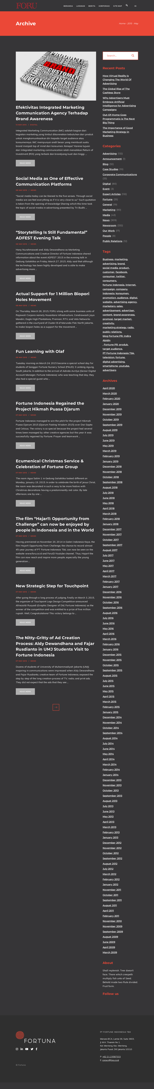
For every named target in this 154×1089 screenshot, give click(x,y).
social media (110, 267)
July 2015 (108, 680)
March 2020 (110, 393)
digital (133, 297)
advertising (109, 263)
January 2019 (110, 461)
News (33, 190)
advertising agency (125, 302)
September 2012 (112, 858)
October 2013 (111, 790)
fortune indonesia (113, 284)
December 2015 (112, 654)
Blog (105, 164)
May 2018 (108, 503)
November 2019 (112, 414)
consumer (109, 276)
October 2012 (111, 853)
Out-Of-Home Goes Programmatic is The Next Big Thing (119, 118)
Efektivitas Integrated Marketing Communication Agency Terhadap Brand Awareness (52, 113)
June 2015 (109, 686)
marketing (121, 259)
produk (123, 344)
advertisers (109, 370)
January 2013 (110, 837)
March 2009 (110, 952)
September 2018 (112, 482)
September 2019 (112, 424)
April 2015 (108, 696)
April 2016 (108, 633)
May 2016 (108, 628)
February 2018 (111, 518)
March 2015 (109, 701)
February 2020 (111, 398)
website (107, 302)
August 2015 (110, 675)
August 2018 (110, 487)
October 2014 (111, 727)
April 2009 (109, 947)
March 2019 (109, 450)
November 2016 (112, 597)
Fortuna (108, 199)
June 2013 (108, 811)
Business (108, 259)
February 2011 (111, 916)
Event (106, 188)
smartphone (110, 366)
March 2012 (109, 874)
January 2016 (110, 649)
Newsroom (109, 225)
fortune (120, 357)
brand (121, 263)
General (107, 204)
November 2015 (112, 660)
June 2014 (109, 748)
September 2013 (112, 795)
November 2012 (112, 848)
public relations (112, 331)
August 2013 (110, 801)
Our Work (109, 230)
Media (106, 215)
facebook (121, 272)
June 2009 (109, 942)
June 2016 (109, 623)
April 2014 (109, 759)
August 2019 (110, 430)
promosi (108, 319)
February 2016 (111, 644)
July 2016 (108, 618)
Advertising (110, 153)
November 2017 (112, 534)
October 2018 (111, 477)
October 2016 (111, 602)
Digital (34, 125)
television (108, 357)
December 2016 (112, 592)
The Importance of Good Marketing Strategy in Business (118, 132)
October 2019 (111, 419)
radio (130, 327)
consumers (109, 280)
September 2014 (112, 733)
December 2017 (112, 529)
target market (122, 319)
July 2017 (108, 555)
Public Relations (112, 241)
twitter (120, 276)
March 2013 (109, 827)
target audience (112, 348)
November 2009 (112, 926)
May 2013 (108, 816)
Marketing (109, 209)
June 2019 (109, 440)
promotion (109, 297)
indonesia (109, 293)
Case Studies (110, 169)
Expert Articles (112, 194)
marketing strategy (114, 327)
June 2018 (109, 498)
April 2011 (108, 910)
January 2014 (110, 774)
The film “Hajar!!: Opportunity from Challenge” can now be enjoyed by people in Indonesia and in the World (55, 524)
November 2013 (112, 785)
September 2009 (113, 931)
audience (122, 297)
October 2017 (111, 539)
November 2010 (112, 921)
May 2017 (108, 565)
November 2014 (112, 722)
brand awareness (124, 314)
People (107, 235)
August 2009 (110, 936)
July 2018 (108, 492)
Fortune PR (111, 344)
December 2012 (112, 842)
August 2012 (110, 863)
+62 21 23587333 (111, 1056)
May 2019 (108, 445)
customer (109, 272)
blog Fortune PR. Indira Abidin (117, 338)
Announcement (112, 158)
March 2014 (109, 764)
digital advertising (114, 361)
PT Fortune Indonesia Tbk (118, 353)
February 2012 (111, 879)
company (122, 289)
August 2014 (110, 738)
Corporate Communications (120, 174)
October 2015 (111, 665)
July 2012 (108, 868)
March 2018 (109, 513)
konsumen (122, 293)
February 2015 (111, 707)
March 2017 (109, 576)
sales (120, 306)
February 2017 (111, 581)
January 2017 (110, 586)
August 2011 (110, 905)
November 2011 (112, 889)
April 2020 (109, 388)
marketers (109, 306)
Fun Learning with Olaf (40, 351)
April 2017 (108, 571)
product (124, 267)
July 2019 (108, 435)
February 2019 (111, 456)
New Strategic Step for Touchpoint (52, 585)
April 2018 (109, 508)
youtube (124, 366)
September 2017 (112, 545)
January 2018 (110, 524)
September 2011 (112, 900)
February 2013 (111, 832)
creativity (108, 323)
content (107, 314)
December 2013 (112, 780)
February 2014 (111, 769)
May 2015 (108, 691)
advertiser (128, 310)
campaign (109, 289)
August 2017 (110, 550)
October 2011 (110, 895)
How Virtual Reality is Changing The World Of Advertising (117, 79)
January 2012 (110, 884)
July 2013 (108, 806)
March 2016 (109, 639)
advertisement (112, 310)
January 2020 (111, 403)
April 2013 (108, 821)
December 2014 (112, 717)
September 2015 (112, 670)
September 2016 (112, 607)
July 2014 (108, 743)
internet (131, 284)
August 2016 (110, 613)
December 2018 (112, 466)
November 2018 (112, 471)
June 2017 (109, 560)
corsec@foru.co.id (110, 1060)
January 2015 (110, 712)
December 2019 (112, 409)
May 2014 (108, 754)
